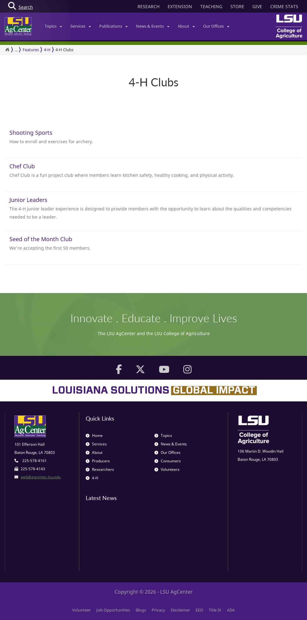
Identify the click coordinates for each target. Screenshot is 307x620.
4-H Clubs (64, 49)
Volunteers (167, 469)
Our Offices (216, 26)
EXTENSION (180, 6)
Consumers (167, 461)
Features (31, 49)
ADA (231, 610)
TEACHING (211, 6)
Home (94, 435)
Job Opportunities (113, 610)
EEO (199, 610)
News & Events (153, 26)
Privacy (158, 610)
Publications (113, 26)
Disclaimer (180, 610)
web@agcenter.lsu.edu (41, 477)
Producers (98, 461)
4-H (47, 49)
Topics (53, 26)
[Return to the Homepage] (7, 49)
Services (80, 26)
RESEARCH (148, 6)
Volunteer (81, 610)
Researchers (100, 469)
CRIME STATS (284, 6)
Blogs (141, 610)
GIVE (257, 6)
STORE (237, 6)
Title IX (215, 610)
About (186, 26)
